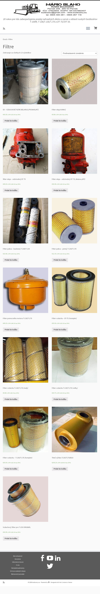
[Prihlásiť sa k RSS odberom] (5, 36)
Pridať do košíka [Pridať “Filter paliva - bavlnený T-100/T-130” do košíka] (11, 267)
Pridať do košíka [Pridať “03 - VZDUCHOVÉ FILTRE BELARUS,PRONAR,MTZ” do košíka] (11, 128)
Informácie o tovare (17, 570)
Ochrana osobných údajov (18, 579)
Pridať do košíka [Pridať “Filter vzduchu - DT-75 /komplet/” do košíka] (60, 337)
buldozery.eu (36, 590)
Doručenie (18, 567)
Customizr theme (67, 590)
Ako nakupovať (17, 564)
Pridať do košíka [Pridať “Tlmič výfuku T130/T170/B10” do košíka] (60, 476)
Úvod (5, 47)
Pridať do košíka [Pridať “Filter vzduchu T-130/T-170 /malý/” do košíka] (11, 407)
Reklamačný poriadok (17, 582)
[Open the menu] (88, 36)
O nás (18, 573)
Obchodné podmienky (17, 576)
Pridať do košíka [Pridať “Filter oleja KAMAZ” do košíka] (60, 128)
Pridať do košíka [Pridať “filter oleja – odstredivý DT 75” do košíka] (11, 198)
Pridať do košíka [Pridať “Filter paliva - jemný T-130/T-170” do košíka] (60, 267)
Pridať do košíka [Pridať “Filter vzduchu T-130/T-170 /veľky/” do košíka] (60, 407)
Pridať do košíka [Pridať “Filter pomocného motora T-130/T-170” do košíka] (11, 337)
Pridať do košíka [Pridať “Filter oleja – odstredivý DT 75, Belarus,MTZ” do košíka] (60, 198)
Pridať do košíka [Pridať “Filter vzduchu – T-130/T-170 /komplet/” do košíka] (11, 476)
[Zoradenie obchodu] (79, 61)
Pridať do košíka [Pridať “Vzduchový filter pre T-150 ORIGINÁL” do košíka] (11, 546)
